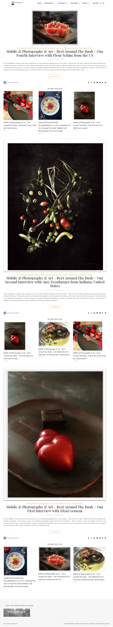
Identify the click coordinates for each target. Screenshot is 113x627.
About (85, 3)
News (39, 3)
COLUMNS (65, 48)
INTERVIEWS (48, 3)
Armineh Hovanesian (13, 82)
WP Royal (14, 623)
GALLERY (96, 3)
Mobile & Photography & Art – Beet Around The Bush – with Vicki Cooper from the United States (20, 125)
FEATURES (74, 3)
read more (55, 76)
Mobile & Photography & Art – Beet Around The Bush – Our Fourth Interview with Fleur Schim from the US (54, 53)
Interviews (83, 48)
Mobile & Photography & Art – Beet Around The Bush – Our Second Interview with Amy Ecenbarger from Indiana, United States (55, 282)
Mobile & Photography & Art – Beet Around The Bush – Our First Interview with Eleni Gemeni (88, 125)
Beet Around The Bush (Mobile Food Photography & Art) (39, 48)
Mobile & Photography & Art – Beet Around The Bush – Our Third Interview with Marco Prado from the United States (54, 352)
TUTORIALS (62, 3)
